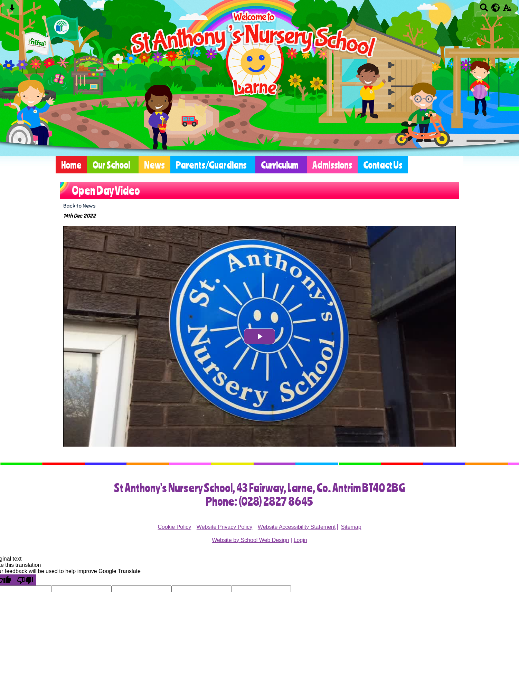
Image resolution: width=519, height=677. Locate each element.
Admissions (332, 164)
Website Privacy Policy (225, 527)
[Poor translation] (25, 579)
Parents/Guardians (211, 164)
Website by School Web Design (250, 540)
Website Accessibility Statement (297, 527)
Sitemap (351, 527)
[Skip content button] (12, 10)
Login (300, 540)
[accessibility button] (507, 10)
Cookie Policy (174, 527)
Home (71, 164)
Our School (111, 164)
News (154, 164)
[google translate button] (496, 7)
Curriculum (279, 164)
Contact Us (383, 164)
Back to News (79, 205)
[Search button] (484, 10)
